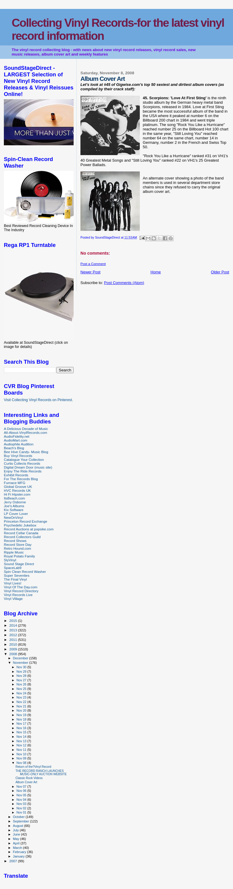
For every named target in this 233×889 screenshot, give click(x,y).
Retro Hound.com (17, 548)
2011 (13, 639)
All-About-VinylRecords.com (25, 432)
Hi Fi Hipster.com (17, 494)
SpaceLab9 (12, 568)
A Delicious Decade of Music (26, 429)
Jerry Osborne (15, 502)
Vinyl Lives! (12, 583)
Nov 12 (21, 745)
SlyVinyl (10, 560)
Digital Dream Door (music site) (28, 467)
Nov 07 (21, 786)
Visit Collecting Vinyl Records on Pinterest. (38, 400)
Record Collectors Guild (22, 537)
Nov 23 (21, 697)
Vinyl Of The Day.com (20, 587)
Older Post (220, 272)
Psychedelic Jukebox (20, 525)
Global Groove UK (18, 486)
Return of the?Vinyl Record (33, 766)
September (21, 821)
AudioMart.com (15, 440)
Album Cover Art (26, 782)
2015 (13, 620)
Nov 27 (21, 680)
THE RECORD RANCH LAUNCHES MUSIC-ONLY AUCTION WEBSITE (41, 772)
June (17, 834)
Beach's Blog (14, 448)
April (16, 843)
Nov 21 (21, 706)
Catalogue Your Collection (24, 459)
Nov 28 (21, 675)
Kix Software (13, 510)
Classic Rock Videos (28, 778)
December (21, 658)
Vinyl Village (13, 598)
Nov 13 (21, 741)
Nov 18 (21, 719)
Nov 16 (21, 728)
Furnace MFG (14, 483)
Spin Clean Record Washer (25, 571)
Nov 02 (21, 808)
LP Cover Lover (16, 514)
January (19, 856)
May (16, 839)
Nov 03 (21, 804)
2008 (13, 654)
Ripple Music (14, 552)
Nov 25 (21, 689)
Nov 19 (21, 715)
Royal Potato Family (19, 556)
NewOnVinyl (13, 517)
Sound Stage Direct (19, 564)
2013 (13, 630)
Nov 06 (21, 790)
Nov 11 (21, 749)
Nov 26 (21, 684)
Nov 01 (21, 812)
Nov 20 (21, 710)
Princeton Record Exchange (25, 521)
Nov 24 (21, 693)
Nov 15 (21, 732)
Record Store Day (17, 544)
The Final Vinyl (15, 579)
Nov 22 (21, 702)
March (18, 847)
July (16, 830)
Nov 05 (21, 795)
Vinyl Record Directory (21, 591)
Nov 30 (21, 667)
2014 (13, 625)
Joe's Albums (14, 506)
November (21, 662)
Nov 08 (21, 763)
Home (155, 272)
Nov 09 (21, 758)
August (18, 825)
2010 (13, 644)
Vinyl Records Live (18, 595)
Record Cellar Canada (21, 533)
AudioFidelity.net (16, 436)
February (20, 852)
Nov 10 (21, 754)
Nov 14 (21, 736)
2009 (13, 649)
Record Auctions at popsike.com (28, 529)
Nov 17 (21, 723)
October (19, 817)
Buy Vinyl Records (18, 456)
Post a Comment (93, 264)
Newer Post (90, 272)
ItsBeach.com (14, 498)
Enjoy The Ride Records (23, 471)
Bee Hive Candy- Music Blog (26, 452)
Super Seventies (16, 575)
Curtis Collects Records (22, 463)
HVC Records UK (17, 490)
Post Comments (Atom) (124, 282)
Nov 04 (21, 799)
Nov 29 (21, 671)
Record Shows (15, 541)
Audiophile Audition (19, 444)
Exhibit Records (16, 475)
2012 (13, 635)
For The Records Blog (21, 479)
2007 (13, 861)
